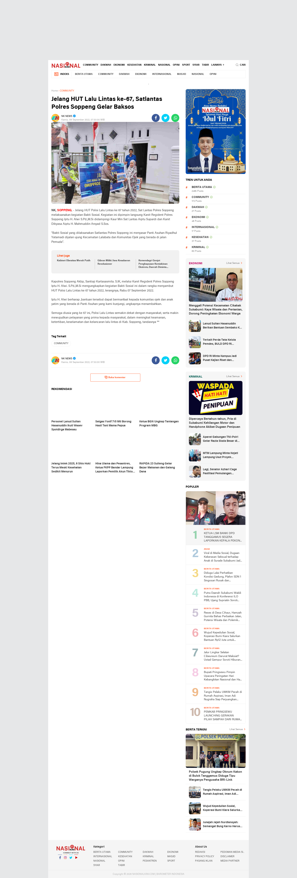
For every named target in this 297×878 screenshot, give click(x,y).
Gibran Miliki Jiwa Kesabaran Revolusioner (114, 262)
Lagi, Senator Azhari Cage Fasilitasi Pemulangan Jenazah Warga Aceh (220, 472)
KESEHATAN (134, 65)
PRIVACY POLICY (204, 856)
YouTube (76, 859)
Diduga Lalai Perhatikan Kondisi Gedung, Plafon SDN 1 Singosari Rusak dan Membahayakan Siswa (222, 577)
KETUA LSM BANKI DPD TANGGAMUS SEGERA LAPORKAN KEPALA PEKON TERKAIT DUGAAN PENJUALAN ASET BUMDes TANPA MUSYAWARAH (222, 537)
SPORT (186, 65)
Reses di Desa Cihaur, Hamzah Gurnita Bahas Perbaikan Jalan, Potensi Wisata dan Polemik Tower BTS (223, 616)
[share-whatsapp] (175, 118)
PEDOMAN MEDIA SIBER (233, 852)
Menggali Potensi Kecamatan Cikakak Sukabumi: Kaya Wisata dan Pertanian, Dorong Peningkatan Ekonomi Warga (215, 309)
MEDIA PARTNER (229, 861)
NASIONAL (164, 65)
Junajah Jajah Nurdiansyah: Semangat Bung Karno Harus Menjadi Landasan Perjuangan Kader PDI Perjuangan (222, 825)
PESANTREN (150, 861)
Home (54, 91)
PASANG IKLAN (203, 861)
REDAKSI (200, 852)
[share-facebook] (156, 118)
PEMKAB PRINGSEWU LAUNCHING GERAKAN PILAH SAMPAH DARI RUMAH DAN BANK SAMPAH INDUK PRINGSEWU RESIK (223, 715)
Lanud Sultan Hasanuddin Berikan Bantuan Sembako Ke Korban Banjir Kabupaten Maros (222, 326)
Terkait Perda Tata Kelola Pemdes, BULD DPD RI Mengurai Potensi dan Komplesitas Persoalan (219, 342)
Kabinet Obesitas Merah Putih (73, 260)
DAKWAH (106, 65)
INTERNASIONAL (161, 74)
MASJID (181, 74)
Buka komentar (115, 377)
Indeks (61, 74)
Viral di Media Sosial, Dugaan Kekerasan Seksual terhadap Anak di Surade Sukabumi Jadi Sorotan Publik (222, 557)
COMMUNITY (90, 65)
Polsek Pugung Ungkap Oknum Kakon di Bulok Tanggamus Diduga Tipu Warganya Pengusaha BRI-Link (215, 776)
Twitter (71, 859)
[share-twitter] (165, 118)
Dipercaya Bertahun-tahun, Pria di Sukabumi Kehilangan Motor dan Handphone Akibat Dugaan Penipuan (214, 423)
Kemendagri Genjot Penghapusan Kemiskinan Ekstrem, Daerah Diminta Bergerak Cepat (153, 264)
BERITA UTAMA (84, 74)
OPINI (176, 65)
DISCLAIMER (227, 856)
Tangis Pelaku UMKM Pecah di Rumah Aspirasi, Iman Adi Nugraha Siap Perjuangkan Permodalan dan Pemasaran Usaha (223, 696)
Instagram (65, 859)
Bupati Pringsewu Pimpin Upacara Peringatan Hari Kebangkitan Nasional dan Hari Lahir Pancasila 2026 (223, 676)
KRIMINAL (150, 65)
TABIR (205, 65)
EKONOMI (119, 65)
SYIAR (195, 65)
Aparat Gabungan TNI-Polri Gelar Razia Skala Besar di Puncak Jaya (220, 439)
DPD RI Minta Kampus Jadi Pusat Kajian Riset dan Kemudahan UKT (220, 358)
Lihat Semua (232, 263)
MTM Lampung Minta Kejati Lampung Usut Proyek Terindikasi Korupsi (220, 455)
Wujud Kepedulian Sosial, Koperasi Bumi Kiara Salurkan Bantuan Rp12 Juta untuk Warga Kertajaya (222, 636)
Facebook (60, 859)
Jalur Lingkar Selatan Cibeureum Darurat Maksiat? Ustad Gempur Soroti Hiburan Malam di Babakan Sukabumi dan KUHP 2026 (222, 656)
